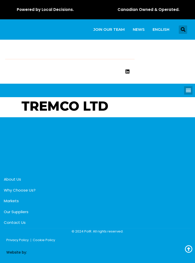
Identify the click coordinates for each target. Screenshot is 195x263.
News (138, 29)
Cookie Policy (44, 240)
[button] (183, 29)
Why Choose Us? (20, 190)
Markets (11, 201)
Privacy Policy (17, 240)
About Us (12, 179)
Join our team (108, 29)
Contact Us (15, 222)
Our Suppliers (16, 211)
